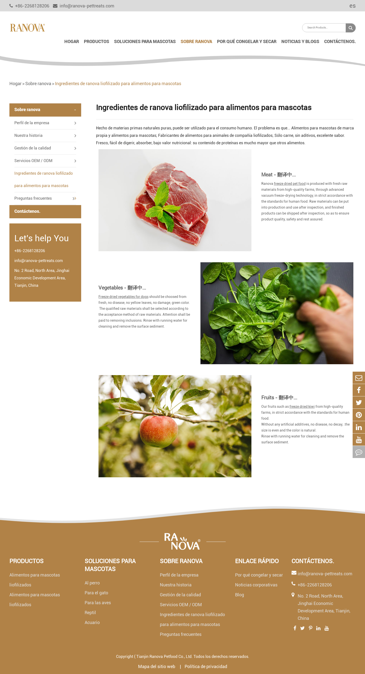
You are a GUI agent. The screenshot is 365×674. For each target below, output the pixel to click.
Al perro (92, 582)
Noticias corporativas (256, 584)
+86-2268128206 (29, 250)
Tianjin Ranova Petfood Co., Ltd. (164, 656)
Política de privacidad (206, 666)
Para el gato (96, 592)
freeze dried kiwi (302, 407)
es (349, 5)
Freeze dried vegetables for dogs (123, 297)
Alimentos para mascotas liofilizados (34, 579)
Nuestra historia (28, 135)
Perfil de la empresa (31, 122)
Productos (96, 41)
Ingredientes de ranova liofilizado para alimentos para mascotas (118, 83)
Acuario (92, 622)
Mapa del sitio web (157, 666)
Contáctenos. (340, 41)
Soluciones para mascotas (145, 41)
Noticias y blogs (300, 41)
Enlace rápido (257, 561)
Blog (239, 594)
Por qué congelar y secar (246, 41)
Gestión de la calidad (32, 148)
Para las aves (98, 602)
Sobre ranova (196, 41)
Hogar (71, 41)
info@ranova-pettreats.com (83, 5)
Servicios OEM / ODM (33, 160)
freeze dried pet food (290, 184)
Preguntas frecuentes (33, 198)
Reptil (90, 612)
